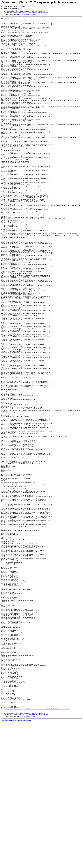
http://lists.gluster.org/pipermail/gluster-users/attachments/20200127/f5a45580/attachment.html (37, 847)
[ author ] (35, 14)
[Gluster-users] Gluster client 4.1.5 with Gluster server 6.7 (31, 11)
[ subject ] (29, 14)
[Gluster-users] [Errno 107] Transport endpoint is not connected (30, 12)
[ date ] (18, 14)
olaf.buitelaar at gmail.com (17, 6)
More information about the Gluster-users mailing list (16, 858)
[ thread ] (23, 14)
